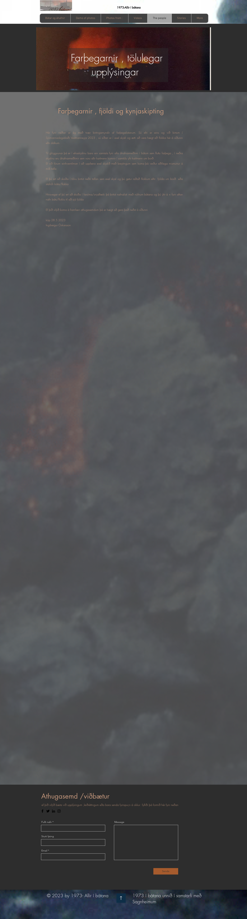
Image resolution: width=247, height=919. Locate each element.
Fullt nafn (46, 822)
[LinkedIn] (53, 811)
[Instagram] (59, 811)
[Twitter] (48, 811)
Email (44, 850)
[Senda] (165, 871)
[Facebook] (42, 811)
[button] (114, 18)
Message (119, 822)
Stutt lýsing (47, 836)
